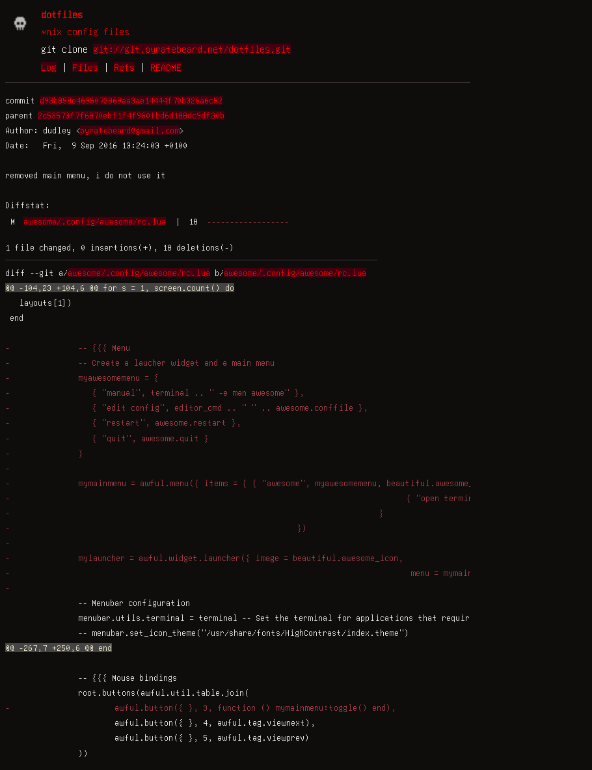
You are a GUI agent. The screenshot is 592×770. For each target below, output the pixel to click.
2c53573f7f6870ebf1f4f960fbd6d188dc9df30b (131, 115)
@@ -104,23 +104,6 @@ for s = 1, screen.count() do (119, 287)
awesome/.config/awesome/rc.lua (94, 221)
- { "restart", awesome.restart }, (123, 422)
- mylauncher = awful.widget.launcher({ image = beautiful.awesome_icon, (204, 557)
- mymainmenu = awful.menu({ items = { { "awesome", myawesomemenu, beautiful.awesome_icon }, (256, 483)
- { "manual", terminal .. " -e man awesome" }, (154, 392)
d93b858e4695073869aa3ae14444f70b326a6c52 (131, 100)
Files (85, 67)
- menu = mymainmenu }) (255, 572)
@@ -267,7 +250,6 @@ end (58, 647)
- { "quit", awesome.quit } (107, 438)
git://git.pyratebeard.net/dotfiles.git (192, 49)
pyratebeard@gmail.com (130, 130)
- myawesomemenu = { (82, 377)
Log (49, 67)
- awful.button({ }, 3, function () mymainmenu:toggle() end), (200, 707)
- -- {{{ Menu (67, 347)
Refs (124, 67)
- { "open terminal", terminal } (275, 497)
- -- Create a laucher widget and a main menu (140, 362)
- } (44, 453)
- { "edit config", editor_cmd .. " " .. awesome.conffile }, (186, 407)
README (166, 67)
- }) (156, 527)
